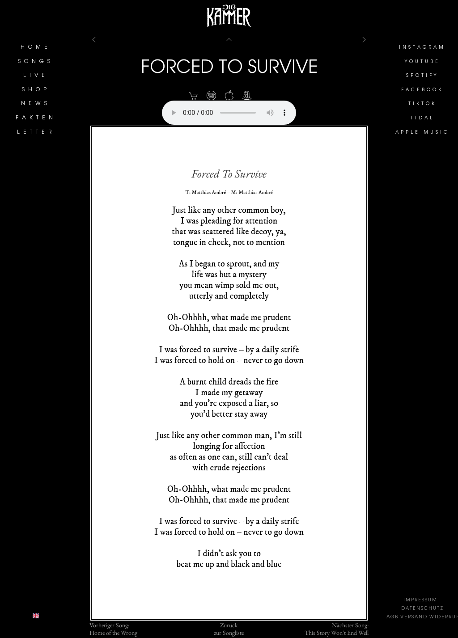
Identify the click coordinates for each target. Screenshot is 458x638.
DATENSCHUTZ (422, 609)
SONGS (36, 61)
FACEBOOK (422, 90)
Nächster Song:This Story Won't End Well (337, 629)
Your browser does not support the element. (229, 113)
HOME (36, 47)
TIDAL (422, 118)
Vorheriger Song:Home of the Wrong (113, 629)
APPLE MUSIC (422, 133)
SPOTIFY (422, 76)
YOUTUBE (422, 62)
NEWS (36, 103)
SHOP (36, 90)
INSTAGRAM (422, 48)
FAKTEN (36, 118)
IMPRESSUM (420, 600)
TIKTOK (422, 104)
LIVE (35, 75)
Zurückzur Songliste (229, 629)
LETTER (36, 132)
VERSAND (414, 617)
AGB (392, 617)
